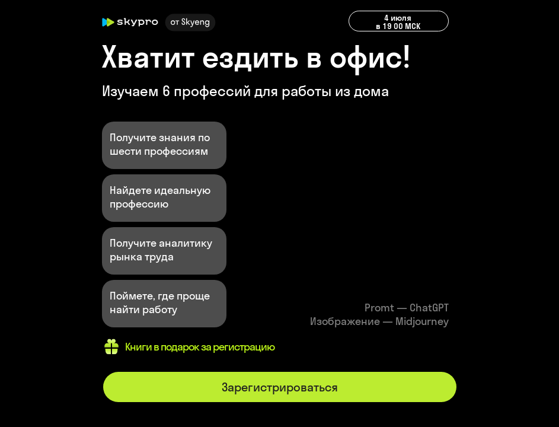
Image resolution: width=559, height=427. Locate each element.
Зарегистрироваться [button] (280, 387)
